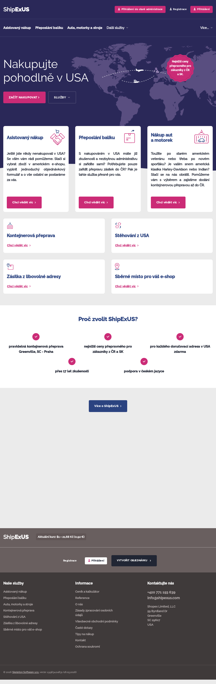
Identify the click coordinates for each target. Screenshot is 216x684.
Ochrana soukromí (87, 646)
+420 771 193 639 (161, 592)
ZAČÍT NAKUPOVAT (24, 97)
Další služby (116, 28)
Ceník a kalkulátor (87, 591)
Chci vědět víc (24, 202)
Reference (82, 598)
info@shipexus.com (163, 598)
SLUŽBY (62, 97)
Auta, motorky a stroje (84, 28)
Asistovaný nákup (17, 28)
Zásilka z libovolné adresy (20, 623)
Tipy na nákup (84, 634)
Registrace (178, 9)
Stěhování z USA (14, 616)
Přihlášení (96, 560)
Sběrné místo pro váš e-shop (22, 629)
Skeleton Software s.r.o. (25, 672)
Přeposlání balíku (49, 28)
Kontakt (80, 640)
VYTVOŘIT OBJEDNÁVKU (134, 560)
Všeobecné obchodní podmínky (96, 621)
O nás (79, 604)
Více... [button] (205, 28)
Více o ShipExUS (107, 406)
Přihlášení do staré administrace (140, 9)
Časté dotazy (84, 627)
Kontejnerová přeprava (18, 610)
